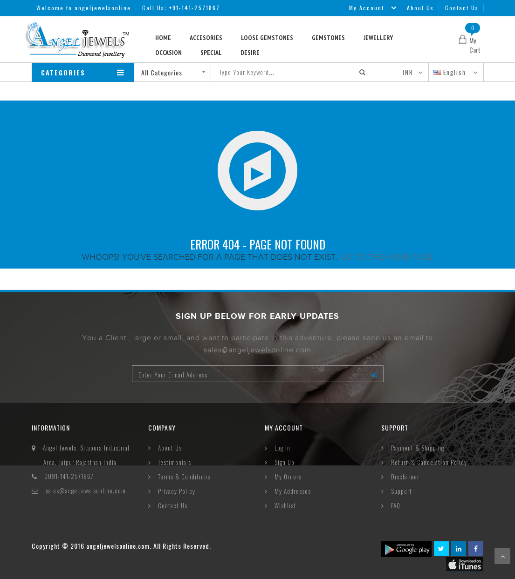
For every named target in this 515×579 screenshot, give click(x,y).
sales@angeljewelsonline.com (86, 490)
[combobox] (176, 72)
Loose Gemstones (267, 38)
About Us (420, 8)
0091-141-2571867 (69, 476)
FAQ (395, 505)
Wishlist (285, 505)
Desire (250, 52)
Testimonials (174, 462)
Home (163, 38)
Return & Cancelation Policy (429, 462)
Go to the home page (386, 257)
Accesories (206, 38)
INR (408, 72)
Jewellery (378, 38)
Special (211, 52)
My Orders (288, 476)
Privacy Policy (176, 491)
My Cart (475, 44)
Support (401, 491)
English (450, 72)
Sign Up (285, 462)
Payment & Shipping (417, 447)
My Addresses (293, 491)
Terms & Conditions (184, 476)
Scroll (502, 556)
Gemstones (328, 38)
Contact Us (462, 8)
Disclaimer (405, 476)
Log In (282, 447)
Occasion (168, 52)
